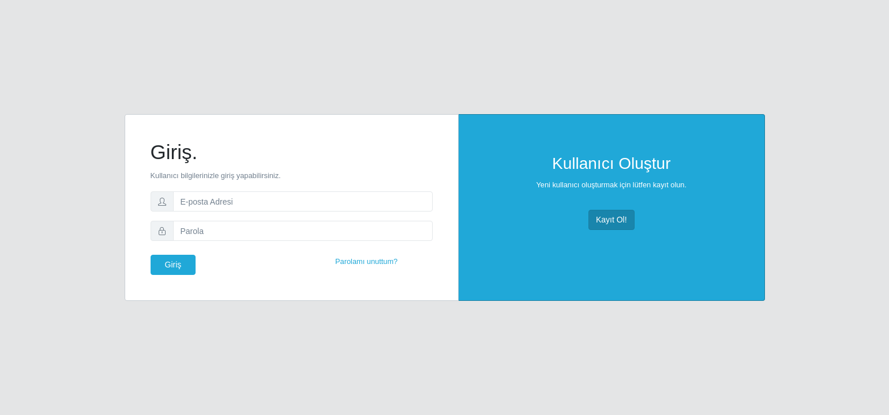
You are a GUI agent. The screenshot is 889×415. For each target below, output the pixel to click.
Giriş (173, 264)
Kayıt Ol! (611, 219)
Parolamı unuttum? (366, 261)
